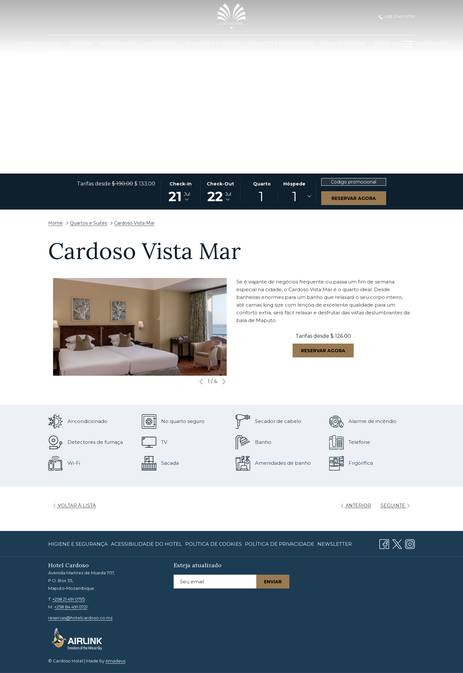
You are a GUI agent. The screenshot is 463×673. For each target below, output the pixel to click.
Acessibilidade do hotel (146, 544)
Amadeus (115, 660)
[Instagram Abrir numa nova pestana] (410, 543)
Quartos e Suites (88, 223)
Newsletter (334, 544)
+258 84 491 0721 (70, 606)
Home (55, 223)
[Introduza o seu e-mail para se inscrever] (215, 581)
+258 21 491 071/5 (397, 16)
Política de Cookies (213, 544)
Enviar (273, 582)
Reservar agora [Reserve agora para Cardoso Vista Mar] (323, 351)
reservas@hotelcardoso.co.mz (80, 617)
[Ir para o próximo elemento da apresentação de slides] (224, 381)
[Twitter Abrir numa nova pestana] (397, 543)
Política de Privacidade (279, 544)
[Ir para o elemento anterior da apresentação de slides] (201, 381)
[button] (180, 191)
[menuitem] (39, 43)
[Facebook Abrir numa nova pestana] (384, 543)
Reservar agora (353, 198)
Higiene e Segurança (78, 544)
